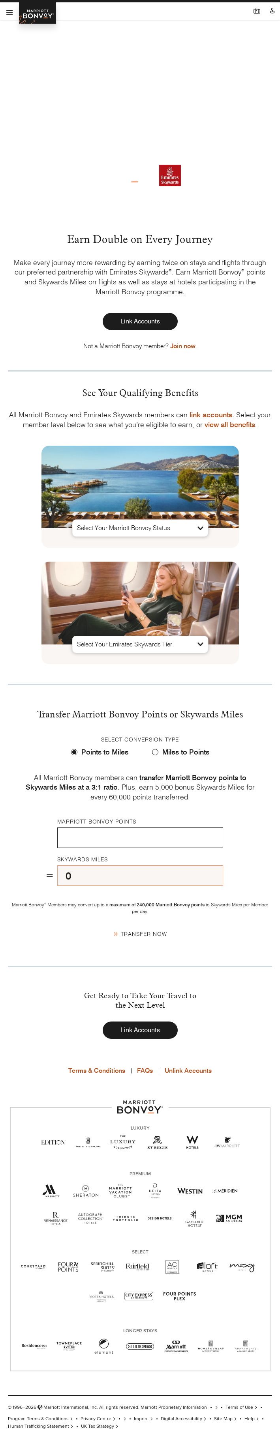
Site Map (223, 1419)
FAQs (145, 1070)
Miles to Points (185, 752)
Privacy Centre (96, 1419)
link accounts (211, 415)
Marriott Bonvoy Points (96, 821)
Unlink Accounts (188, 1070)
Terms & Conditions (96, 1070)
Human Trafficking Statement (38, 1426)
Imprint (141, 1419)
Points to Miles (104, 752)
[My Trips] (256, 10)
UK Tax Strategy (97, 1426)
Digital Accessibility (181, 1419)
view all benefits (230, 424)
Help (249, 1419)
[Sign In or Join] (272, 10)
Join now (182, 346)
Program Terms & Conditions (38, 1419)
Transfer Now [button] (144, 934)
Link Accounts (140, 321)
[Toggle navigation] (9, 11)
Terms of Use (239, 1407)
